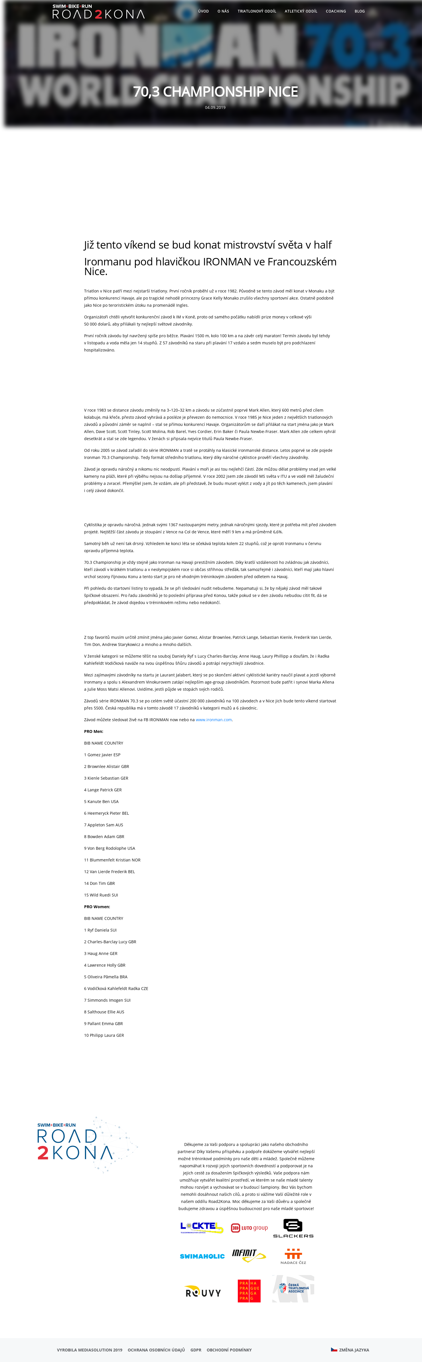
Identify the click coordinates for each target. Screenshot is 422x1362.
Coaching (336, 11)
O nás (223, 11)
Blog (360, 11)
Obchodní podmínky (229, 1350)
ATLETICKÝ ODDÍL (301, 11)
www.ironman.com (214, 719)
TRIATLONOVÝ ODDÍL (257, 11)
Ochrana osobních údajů (156, 1350)
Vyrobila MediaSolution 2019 (89, 1350)
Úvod (203, 11)
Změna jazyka (350, 1350)
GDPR (195, 1350)
